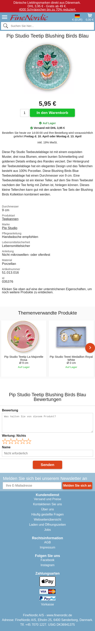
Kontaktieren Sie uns (47, 504)
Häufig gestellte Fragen (47, 514)
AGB (47, 542)
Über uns (47, 509)
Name (6, 447)
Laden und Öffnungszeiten (47, 524)
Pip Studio (9, 228)
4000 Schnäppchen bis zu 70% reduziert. (47, 9)
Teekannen (10, 219)
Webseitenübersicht (47, 519)
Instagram (47, 565)
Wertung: (14, 435)
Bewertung (10, 410)
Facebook (47, 560)
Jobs (47, 529)
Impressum (47, 547)
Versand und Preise (47, 499)
